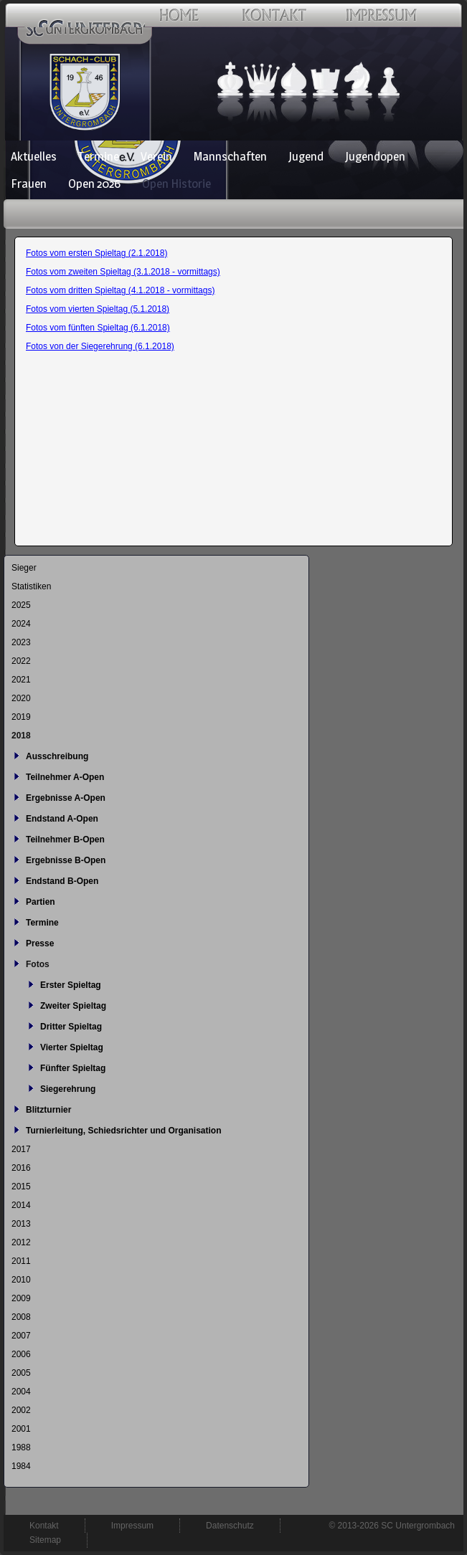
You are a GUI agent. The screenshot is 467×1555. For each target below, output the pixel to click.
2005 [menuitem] (21, 1373)
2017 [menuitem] (21, 1149)
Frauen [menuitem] (29, 183)
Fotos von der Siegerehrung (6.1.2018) (100, 346)
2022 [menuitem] (21, 661)
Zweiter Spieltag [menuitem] (73, 1006)
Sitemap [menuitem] (45, 1540)
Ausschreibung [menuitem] (57, 756)
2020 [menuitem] (21, 698)
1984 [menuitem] (21, 1466)
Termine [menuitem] (98, 156)
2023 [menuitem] (21, 642)
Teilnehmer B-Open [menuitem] (65, 839)
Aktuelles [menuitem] (34, 156)
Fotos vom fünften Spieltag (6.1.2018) (98, 328)
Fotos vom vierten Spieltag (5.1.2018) (97, 309)
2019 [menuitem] (21, 717)
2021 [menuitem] (21, 680)
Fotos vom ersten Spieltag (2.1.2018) (96, 253)
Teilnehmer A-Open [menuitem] (65, 777)
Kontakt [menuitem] (44, 1526)
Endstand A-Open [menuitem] (62, 819)
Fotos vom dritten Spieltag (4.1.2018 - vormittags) (120, 290)
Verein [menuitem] (156, 156)
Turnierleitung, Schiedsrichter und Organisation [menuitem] (123, 1131)
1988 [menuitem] (21, 1447)
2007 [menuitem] (21, 1336)
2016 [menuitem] (21, 1168)
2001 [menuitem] (21, 1429)
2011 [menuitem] (21, 1261)
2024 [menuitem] (21, 624)
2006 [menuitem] (21, 1354)
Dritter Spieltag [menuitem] (71, 1027)
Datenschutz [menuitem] (230, 1526)
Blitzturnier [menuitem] (48, 1110)
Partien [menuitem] (40, 902)
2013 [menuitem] (21, 1224)
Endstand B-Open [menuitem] (62, 881)
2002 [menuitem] (21, 1410)
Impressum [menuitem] (132, 1526)
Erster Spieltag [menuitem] (70, 985)
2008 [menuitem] (21, 1317)
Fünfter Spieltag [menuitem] (72, 1068)
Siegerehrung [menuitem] (67, 1089)
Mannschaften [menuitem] (230, 156)
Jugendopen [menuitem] (375, 156)
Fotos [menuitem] (37, 964)
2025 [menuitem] (21, 605)
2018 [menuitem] (21, 736)
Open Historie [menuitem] (176, 183)
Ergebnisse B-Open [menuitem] (65, 860)
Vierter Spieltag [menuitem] (71, 1047)
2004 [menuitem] (21, 1392)
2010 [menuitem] (21, 1280)
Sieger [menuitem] (24, 568)
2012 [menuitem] (21, 1242)
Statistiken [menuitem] (31, 586)
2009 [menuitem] (21, 1298)
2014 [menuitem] (21, 1205)
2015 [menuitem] (21, 1186)
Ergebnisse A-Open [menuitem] (65, 798)
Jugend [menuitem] (306, 156)
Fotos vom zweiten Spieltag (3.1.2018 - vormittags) (123, 272)
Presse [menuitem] (40, 943)
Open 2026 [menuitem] (94, 183)
